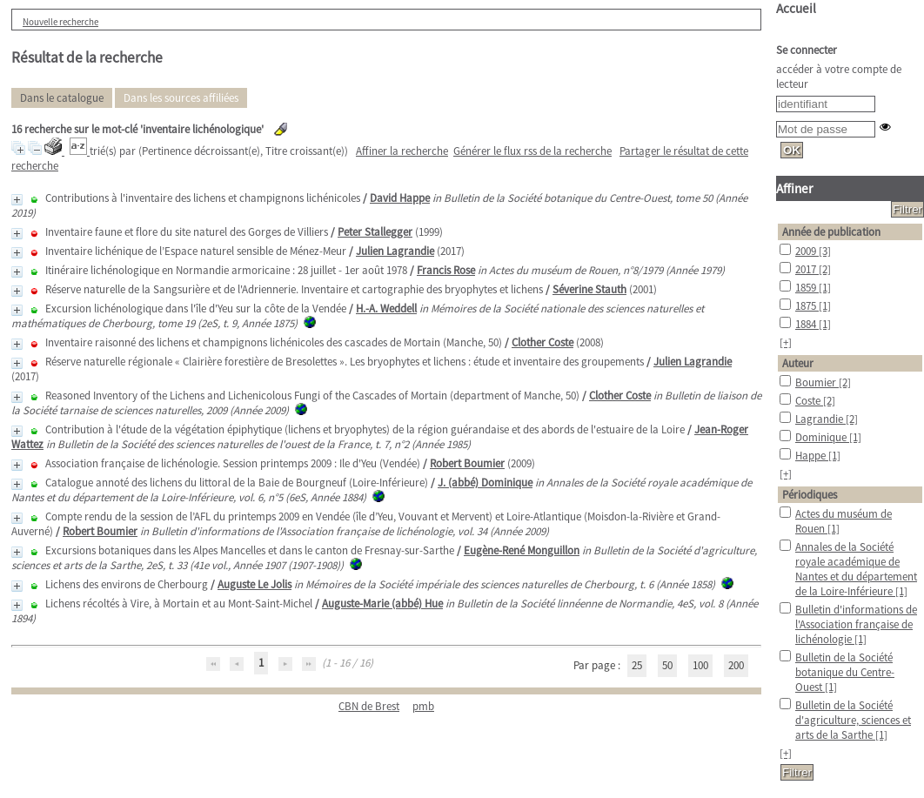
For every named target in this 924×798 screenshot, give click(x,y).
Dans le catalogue (62, 98)
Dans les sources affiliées (181, 98)
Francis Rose (446, 270)
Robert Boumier (467, 463)
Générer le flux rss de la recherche (532, 151)
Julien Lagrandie (395, 251)
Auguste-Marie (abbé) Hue (382, 603)
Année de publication (831, 232)
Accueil (796, 8)
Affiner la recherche (402, 151)
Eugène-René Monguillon (521, 550)
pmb (423, 706)
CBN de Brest (368, 706)
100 (700, 665)
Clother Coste (542, 342)
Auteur (798, 363)
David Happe (400, 198)
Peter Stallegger (375, 232)
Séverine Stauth (589, 289)
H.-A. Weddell (386, 308)
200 (736, 665)
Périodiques (809, 494)
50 (667, 665)
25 (637, 665)
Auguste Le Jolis (254, 584)
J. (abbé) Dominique (485, 482)
